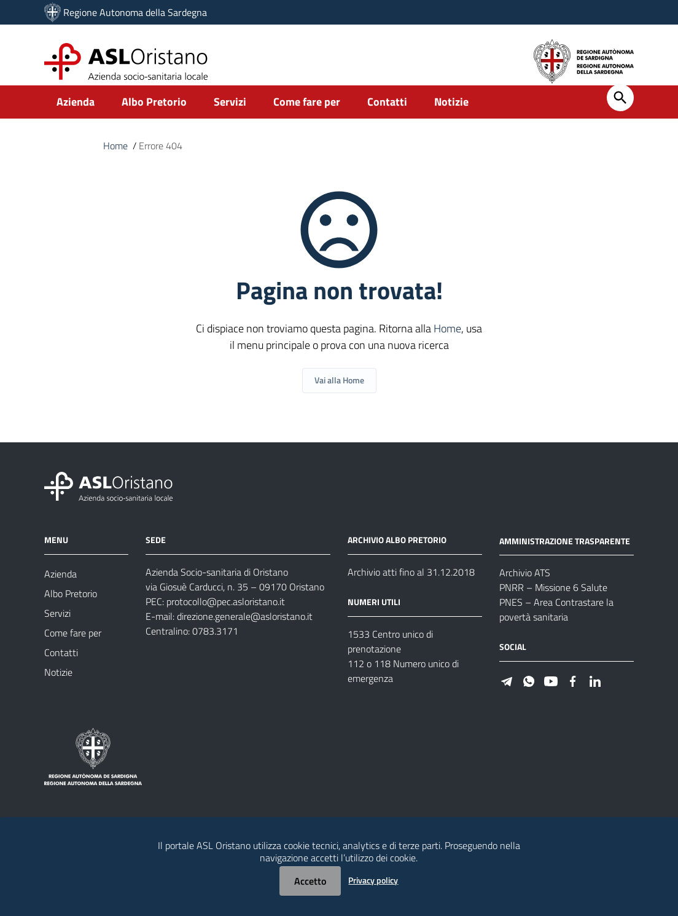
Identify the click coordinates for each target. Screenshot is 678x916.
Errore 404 (160, 158)
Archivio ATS (524, 585)
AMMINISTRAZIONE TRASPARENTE (564, 553)
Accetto (310, 881)
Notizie (451, 114)
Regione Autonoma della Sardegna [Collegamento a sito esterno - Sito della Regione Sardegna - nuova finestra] (135, 12)
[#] (506, 692)
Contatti (387, 114)
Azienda (75, 114)
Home (115, 158)
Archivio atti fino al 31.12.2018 (411, 584)
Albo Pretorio (154, 114)
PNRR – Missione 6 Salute (553, 600)
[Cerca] (620, 110)
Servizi (230, 114)
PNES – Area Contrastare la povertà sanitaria (556, 622)
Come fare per (306, 114)
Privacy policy (373, 880)
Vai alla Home (339, 392)
